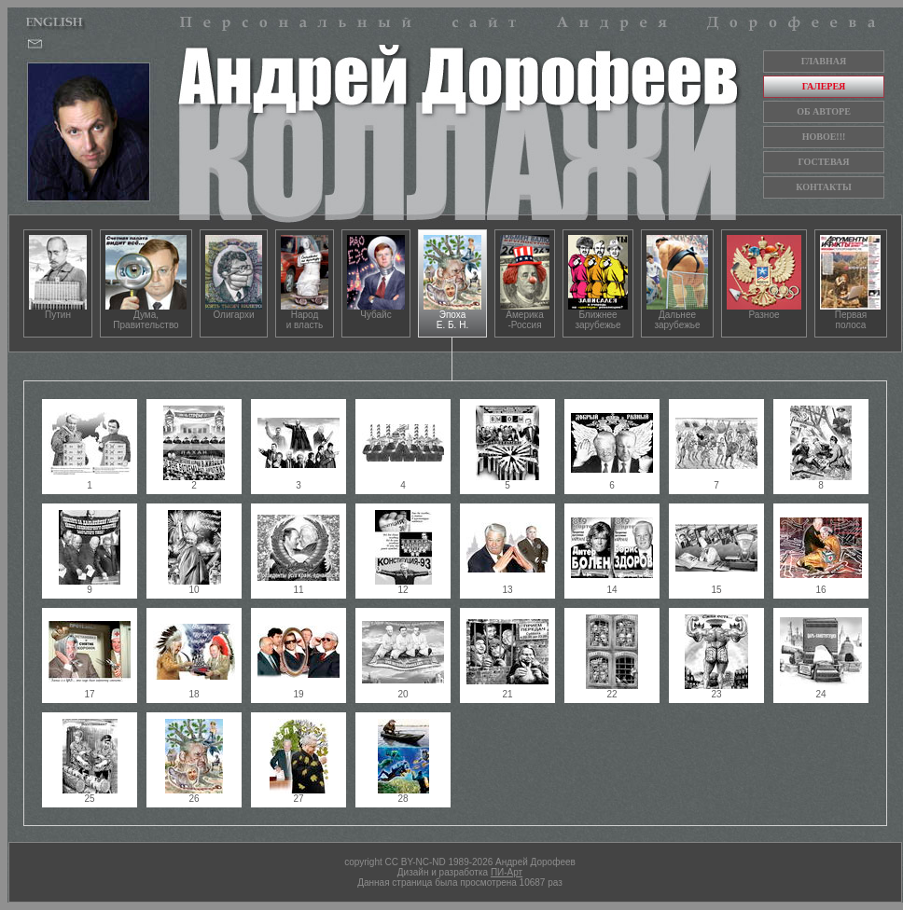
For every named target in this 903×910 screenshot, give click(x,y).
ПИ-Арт (506, 872)
